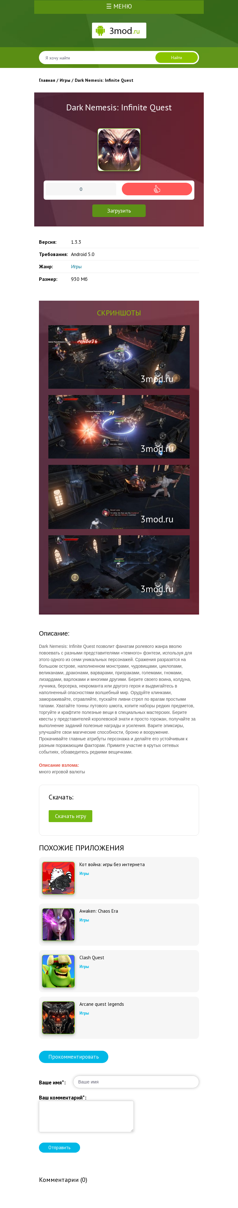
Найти (176, 57)
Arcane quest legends (101, 1004)
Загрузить (119, 210)
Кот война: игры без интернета (112, 864)
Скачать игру (70, 816)
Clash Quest (91, 957)
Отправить (59, 1147)
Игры (76, 266)
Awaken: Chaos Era (98, 911)
